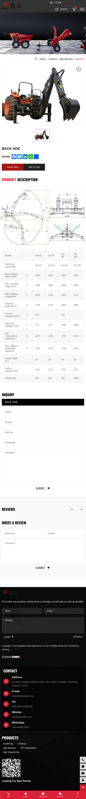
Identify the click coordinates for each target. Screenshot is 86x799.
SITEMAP (6, 657)
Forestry (22, 743)
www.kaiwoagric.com (22, 717)
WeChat (60, 796)
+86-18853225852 (20, 727)
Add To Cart (34, 167)
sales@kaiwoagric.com (23, 696)
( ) (74, 9)
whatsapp (43, 796)
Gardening (8, 743)
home (42, 59)
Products (52, 59)
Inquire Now (12, 167)
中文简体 (57, 3)
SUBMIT (43, 488)
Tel (8, 796)
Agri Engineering (11, 752)
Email (25, 796)
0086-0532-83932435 (22, 706)
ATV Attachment (28, 748)
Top (77, 796)
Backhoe (80, 59)
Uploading (77, 637)
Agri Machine (66, 59)
